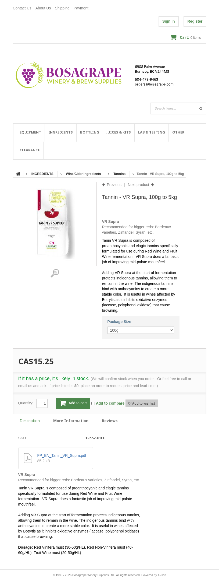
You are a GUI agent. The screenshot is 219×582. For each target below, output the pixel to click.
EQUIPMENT (30, 132)
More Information (70, 420)
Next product (138, 185)
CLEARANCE (30, 150)
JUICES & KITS (118, 132)
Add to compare (110, 403)
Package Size (119, 322)
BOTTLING (89, 132)
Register (194, 21)
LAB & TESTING (151, 132)
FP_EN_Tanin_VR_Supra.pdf (61, 455)
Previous (114, 185)
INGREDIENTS (60, 132)
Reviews (110, 420)
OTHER (178, 132)
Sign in (168, 21)
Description (30, 420)
